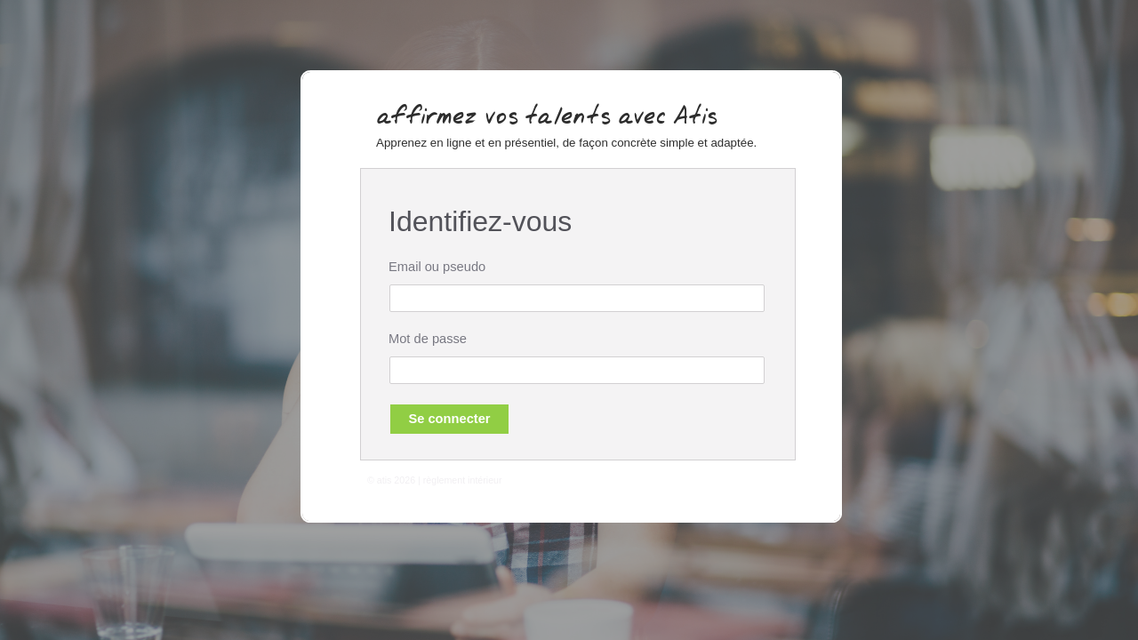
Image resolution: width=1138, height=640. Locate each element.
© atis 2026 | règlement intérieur (434, 481)
